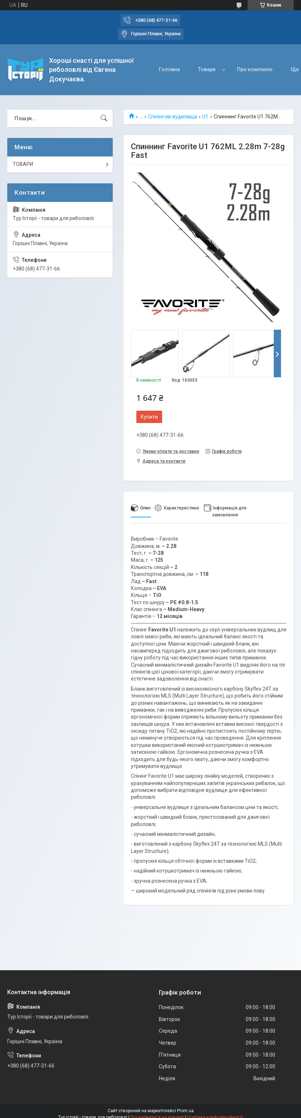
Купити (149, 417)
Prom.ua (185, 1110)
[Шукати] (104, 118)
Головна (169, 69)
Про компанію (255, 69)
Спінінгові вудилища (172, 116)
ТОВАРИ (23, 164)
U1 (205, 116)
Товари (207, 69)
